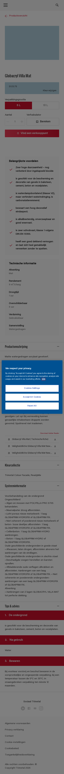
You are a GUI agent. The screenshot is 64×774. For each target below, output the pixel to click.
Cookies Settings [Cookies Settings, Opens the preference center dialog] (32, 388)
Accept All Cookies (32, 397)
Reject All (32, 406)
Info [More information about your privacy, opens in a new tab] (43, 379)
